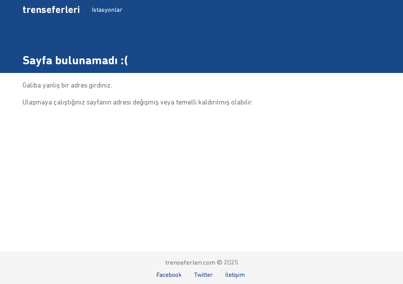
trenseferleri (51, 9)
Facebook (169, 274)
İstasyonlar (107, 9)
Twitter (203, 274)
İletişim (235, 274)
